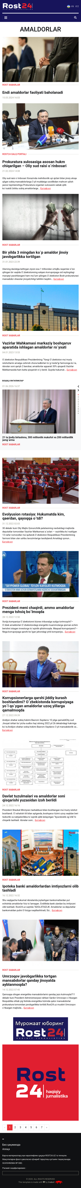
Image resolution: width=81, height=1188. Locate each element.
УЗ (70, 6)
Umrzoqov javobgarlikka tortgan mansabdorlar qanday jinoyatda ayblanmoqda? (29, 980)
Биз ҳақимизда (11, 1144)
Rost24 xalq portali (14, 154)
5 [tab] (78, 401)
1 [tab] (78, 394)
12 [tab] (78, 413)
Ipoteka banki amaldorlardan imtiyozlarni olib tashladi (40, 888)
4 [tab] (78, 399)
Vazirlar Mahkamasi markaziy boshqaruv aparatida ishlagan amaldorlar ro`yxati (36, 345)
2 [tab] (78, 396)
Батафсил (45, 188)
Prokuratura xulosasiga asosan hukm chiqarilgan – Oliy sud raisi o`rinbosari (34, 164)
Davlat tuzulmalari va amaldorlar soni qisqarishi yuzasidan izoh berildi (33, 798)
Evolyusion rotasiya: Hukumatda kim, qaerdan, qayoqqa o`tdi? (33, 516)
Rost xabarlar (11, 85)
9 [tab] (78, 408)
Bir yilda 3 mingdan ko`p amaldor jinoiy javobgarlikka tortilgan (35, 254)
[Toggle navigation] (5, 17)
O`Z (77, 6)
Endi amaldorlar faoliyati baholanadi (32, 92)
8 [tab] (78, 406)
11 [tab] (78, 411)
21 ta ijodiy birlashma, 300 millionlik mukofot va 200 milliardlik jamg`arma (37, 438)
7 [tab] (78, 404)
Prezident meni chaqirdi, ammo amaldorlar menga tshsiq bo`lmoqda (38, 610)
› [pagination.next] (46, 1127)
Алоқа (6, 1149)
